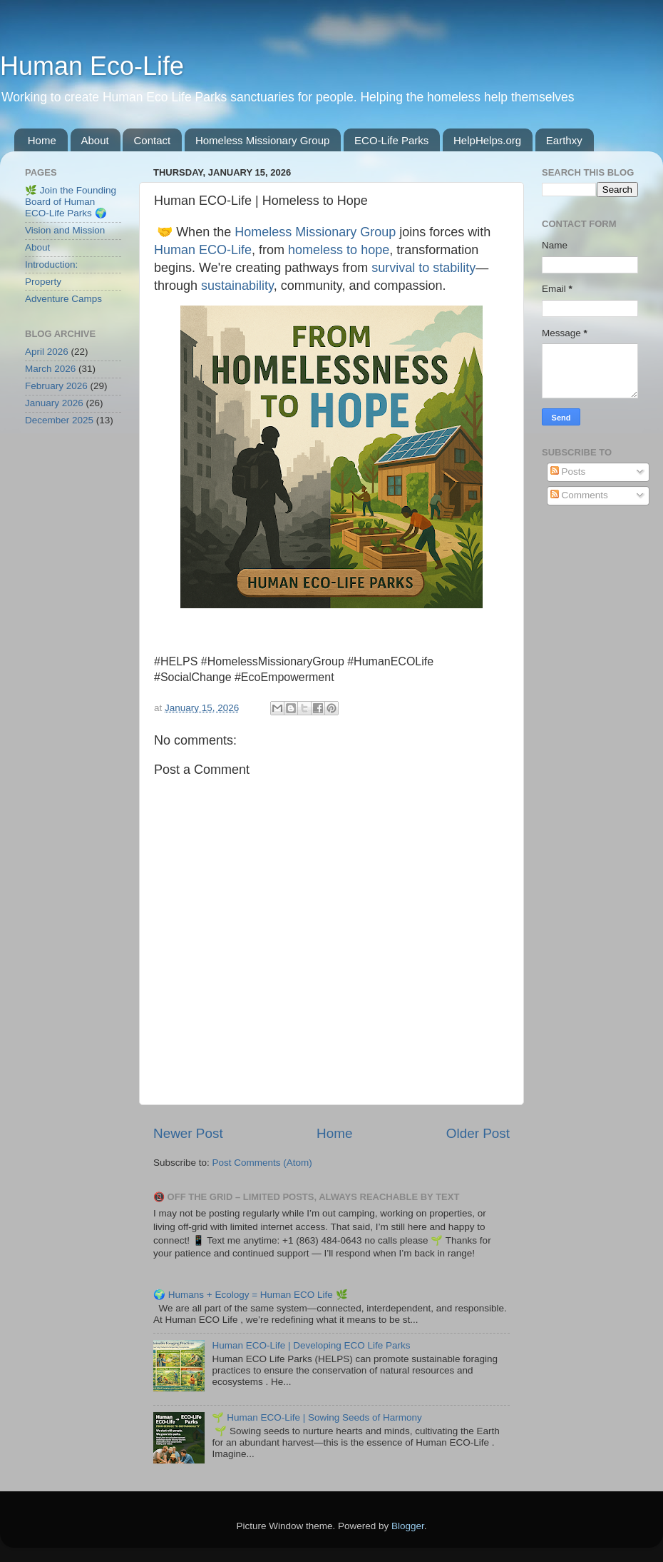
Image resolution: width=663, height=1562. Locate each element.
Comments (579, 495)
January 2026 (54, 403)
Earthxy (564, 140)
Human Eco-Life (92, 66)
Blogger (407, 1526)
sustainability (237, 285)
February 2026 (56, 386)
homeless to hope (338, 250)
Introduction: (51, 264)
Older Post (478, 1133)
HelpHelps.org (487, 140)
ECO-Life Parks (391, 140)
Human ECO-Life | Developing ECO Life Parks (311, 1345)
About (95, 140)
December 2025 (59, 420)
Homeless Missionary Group (262, 140)
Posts (568, 471)
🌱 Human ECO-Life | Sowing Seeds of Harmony (316, 1417)
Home (42, 140)
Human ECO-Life (203, 250)
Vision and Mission (65, 230)
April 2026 (46, 351)
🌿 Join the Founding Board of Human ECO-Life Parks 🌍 (70, 201)
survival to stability (423, 268)
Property (43, 281)
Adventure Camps (63, 298)
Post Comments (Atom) (262, 1162)
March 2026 (50, 368)
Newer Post (188, 1133)
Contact (151, 140)
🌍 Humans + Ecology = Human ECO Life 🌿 (250, 1294)
